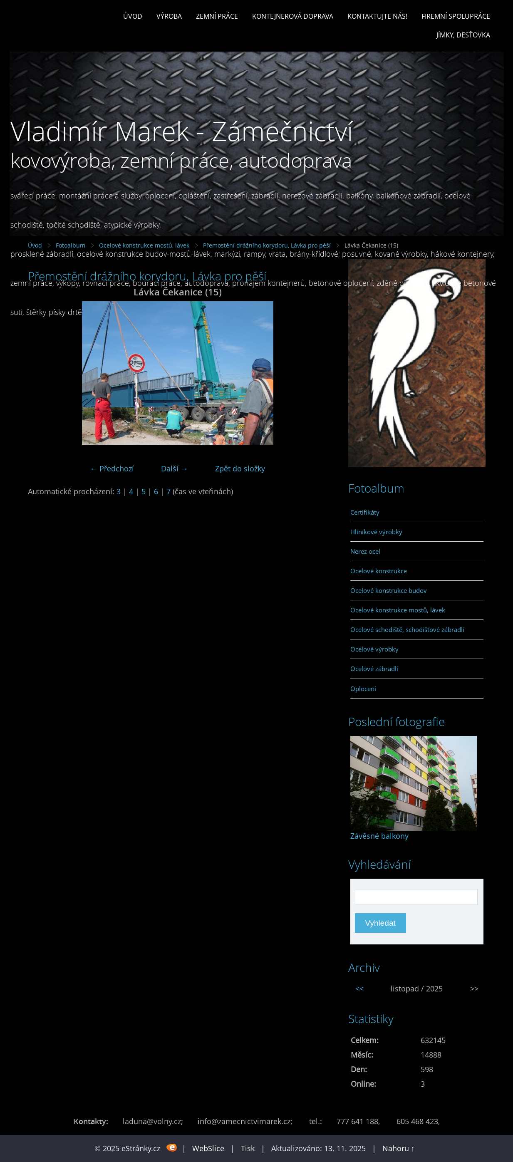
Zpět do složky (240, 468)
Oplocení (363, 688)
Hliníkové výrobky (376, 532)
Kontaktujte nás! (377, 16)
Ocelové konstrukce (378, 571)
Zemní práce (217, 16)
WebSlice (208, 1148)
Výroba (169, 16)
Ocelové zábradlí (374, 668)
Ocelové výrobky (374, 649)
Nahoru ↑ (398, 1148)
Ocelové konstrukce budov (388, 590)
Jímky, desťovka (463, 35)
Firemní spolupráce (455, 16)
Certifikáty (364, 512)
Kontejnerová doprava (292, 16)
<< (359, 989)
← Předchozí (112, 468)
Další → (174, 468)
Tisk (248, 1148)
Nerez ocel (365, 551)
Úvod (132, 16)
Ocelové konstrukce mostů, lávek (397, 610)
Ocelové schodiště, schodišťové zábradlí (407, 629)
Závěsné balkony (379, 836)
